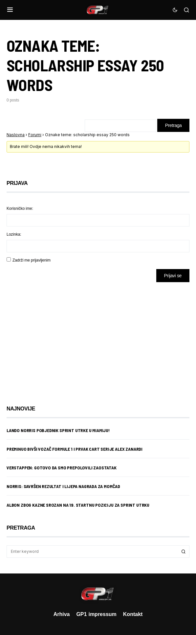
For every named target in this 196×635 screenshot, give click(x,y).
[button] (10, 10)
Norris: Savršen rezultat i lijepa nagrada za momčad (63, 486)
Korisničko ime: (20, 208)
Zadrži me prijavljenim (31, 260)
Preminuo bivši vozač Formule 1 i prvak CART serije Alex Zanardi (74, 449)
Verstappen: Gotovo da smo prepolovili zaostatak (62, 467)
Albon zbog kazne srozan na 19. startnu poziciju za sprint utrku (78, 505)
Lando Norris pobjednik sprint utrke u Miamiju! (58, 430)
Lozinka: (14, 234)
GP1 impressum (96, 614)
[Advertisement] (59, 339)
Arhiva (62, 614)
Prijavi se (173, 275)
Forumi (34, 134)
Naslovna (16, 134)
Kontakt (133, 614)
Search (183, 551)
